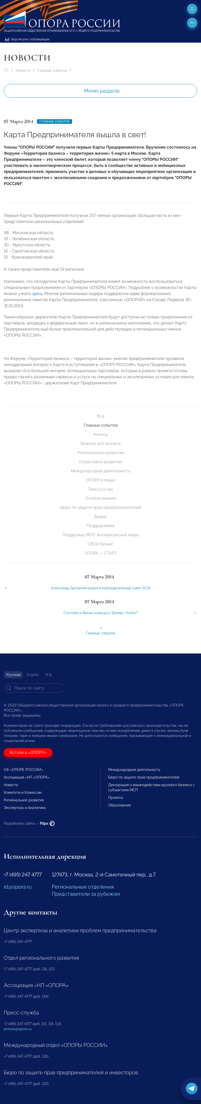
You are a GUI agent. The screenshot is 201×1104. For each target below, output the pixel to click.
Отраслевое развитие (100, 461)
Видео (100, 516)
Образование (119, 805)
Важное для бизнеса (101, 443)
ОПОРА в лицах (100, 480)
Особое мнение (100, 498)
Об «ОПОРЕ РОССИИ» (23, 770)
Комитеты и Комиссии (22, 792)
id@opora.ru (18, 887)
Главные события (52, 70)
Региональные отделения (83, 887)
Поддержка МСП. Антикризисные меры (100, 534)
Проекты (115, 798)
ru (192, 23)
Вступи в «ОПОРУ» (28, 752)
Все (100, 416)
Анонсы (100, 434)
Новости (23, 70)
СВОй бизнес (101, 544)
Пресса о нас (101, 489)
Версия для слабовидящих (27, 39)
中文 (48, 675)
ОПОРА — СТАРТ (100, 553)
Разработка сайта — (29, 823)
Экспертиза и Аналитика (25, 808)
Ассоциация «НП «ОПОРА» (27, 777)
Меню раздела (102, 91)
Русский (13, 675)
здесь (37, 297)
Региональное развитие (100, 452)
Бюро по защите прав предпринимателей (100, 507)
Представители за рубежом (86, 894)
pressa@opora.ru (18, 1029)
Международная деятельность (100, 471)
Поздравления (101, 525)
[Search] (34, 688)
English (33, 675)
